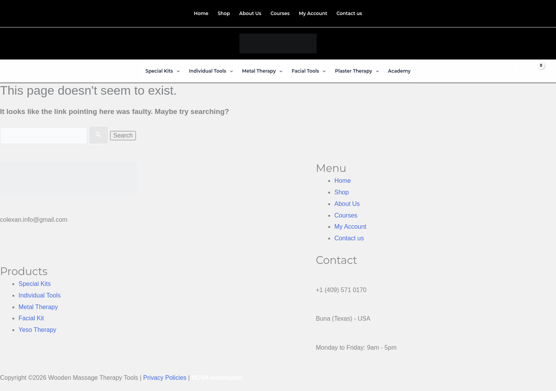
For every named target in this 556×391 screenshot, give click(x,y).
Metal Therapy (38, 307)
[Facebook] (526, 12)
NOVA (200, 377)
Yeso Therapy (37, 329)
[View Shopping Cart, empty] (535, 71)
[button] (176, 71)
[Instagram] (532, 12)
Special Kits (35, 283)
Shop (341, 192)
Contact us (349, 238)
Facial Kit (31, 318)
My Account (350, 226)
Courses (346, 215)
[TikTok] (539, 12)
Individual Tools (40, 295)
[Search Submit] (98, 135)
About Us (347, 204)
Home (342, 180)
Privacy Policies (164, 377)
